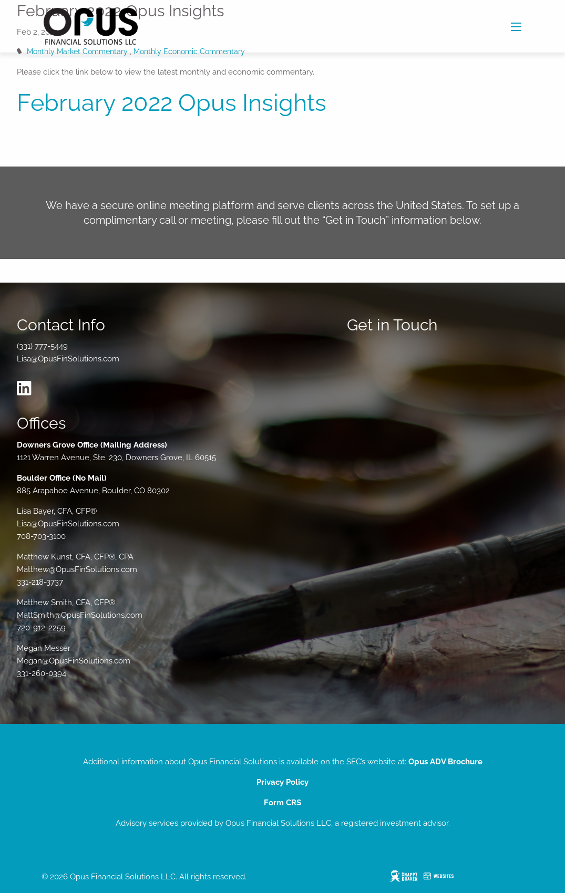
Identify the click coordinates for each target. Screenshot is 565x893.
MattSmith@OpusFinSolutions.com (79, 615)
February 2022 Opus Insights (171, 103)
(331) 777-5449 (42, 346)
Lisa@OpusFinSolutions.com (68, 359)
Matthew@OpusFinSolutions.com (77, 569)
